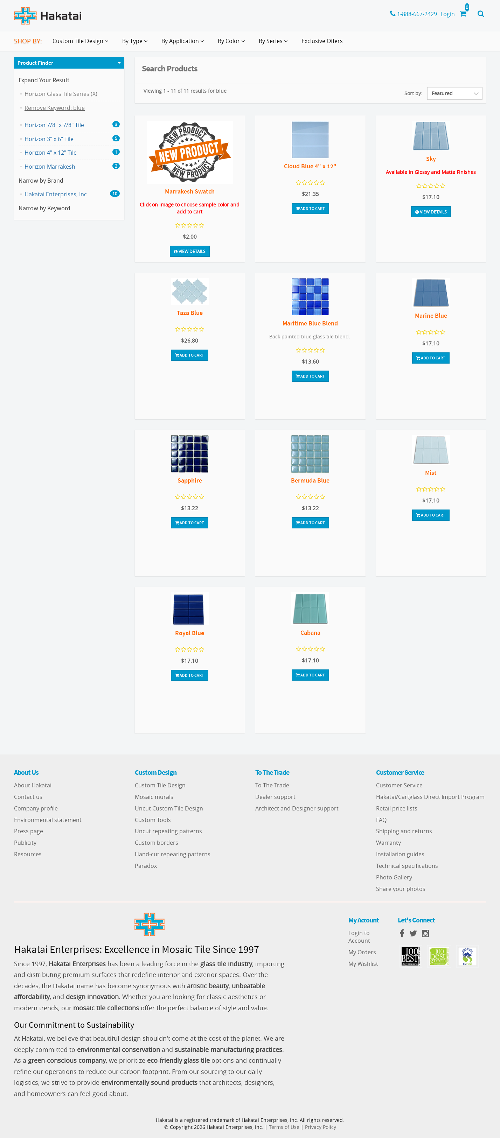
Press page (28, 831)
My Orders (362, 952)
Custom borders (156, 843)
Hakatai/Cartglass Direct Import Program (430, 797)
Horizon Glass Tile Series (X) (61, 94)
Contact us (28, 797)
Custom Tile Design (160, 785)
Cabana (310, 632)
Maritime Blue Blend (310, 323)
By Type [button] (136, 43)
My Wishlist (363, 964)
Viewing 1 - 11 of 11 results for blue (185, 90)
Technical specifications (407, 866)
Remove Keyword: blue (55, 108)
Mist (431, 473)
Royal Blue (189, 633)
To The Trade (272, 785)
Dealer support (275, 797)
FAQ (381, 820)
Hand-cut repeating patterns (172, 854)
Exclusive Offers (322, 41)
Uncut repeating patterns (168, 831)
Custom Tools (153, 820)
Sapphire (190, 480)
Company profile (36, 808)
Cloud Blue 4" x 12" (310, 166)
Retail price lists (396, 808)
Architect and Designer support (297, 808)
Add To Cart (310, 208)
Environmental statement (48, 820)
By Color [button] (233, 43)
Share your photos (400, 889)
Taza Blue (190, 313)
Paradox (146, 866)
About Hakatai (32, 785)
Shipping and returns (404, 831)
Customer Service (399, 785)
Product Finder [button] (35, 62)
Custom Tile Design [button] (82, 43)
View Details (190, 251)
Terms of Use (284, 1127)
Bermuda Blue (310, 480)
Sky (431, 159)
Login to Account (359, 937)
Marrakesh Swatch (190, 191)
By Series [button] (274, 43)
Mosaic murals (154, 797)
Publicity (25, 843)
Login (447, 14)
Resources (28, 854)
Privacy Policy (320, 1127)
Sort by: (413, 93)
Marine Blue (431, 315)
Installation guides (400, 854)
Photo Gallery (394, 877)
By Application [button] (184, 43)
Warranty (388, 843)
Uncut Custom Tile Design (169, 808)
